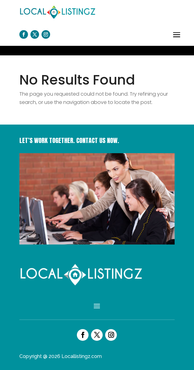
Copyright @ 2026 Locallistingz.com (60, 356)
